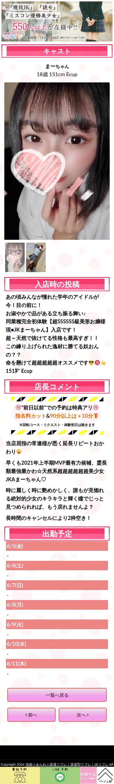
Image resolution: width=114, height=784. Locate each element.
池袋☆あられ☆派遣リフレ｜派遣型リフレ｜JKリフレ (67, 764)
